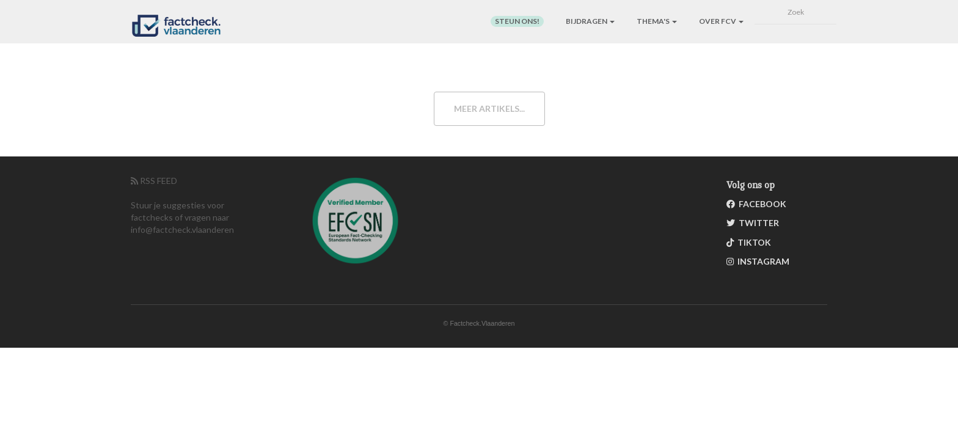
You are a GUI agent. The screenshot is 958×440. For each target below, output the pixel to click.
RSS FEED (154, 180)
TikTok (748, 242)
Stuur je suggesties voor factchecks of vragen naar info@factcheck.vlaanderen (182, 217)
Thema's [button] (657, 21)
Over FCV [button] (721, 21)
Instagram (757, 261)
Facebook (756, 204)
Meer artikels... (489, 108)
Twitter (752, 223)
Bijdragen (590, 21)
